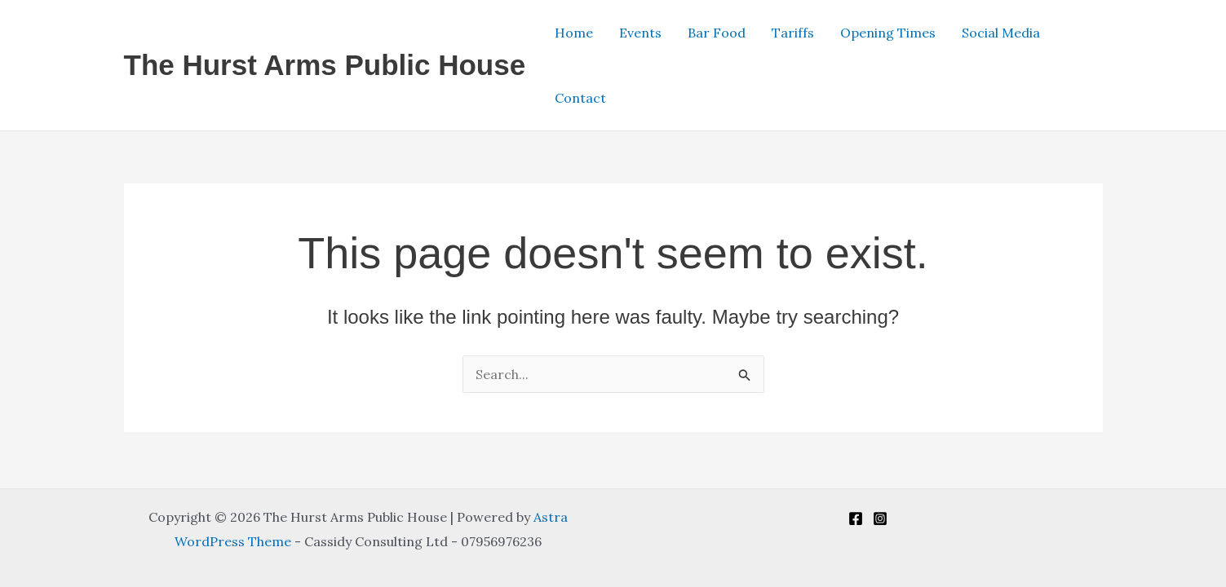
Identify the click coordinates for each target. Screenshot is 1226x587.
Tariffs (793, 32)
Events (640, 32)
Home (574, 32)
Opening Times (888, 32)
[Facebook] (855, 518)
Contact (580, 98)
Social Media (1001, 32)
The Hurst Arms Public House (325, 65)
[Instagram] (880, 518)
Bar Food (717, 32)
